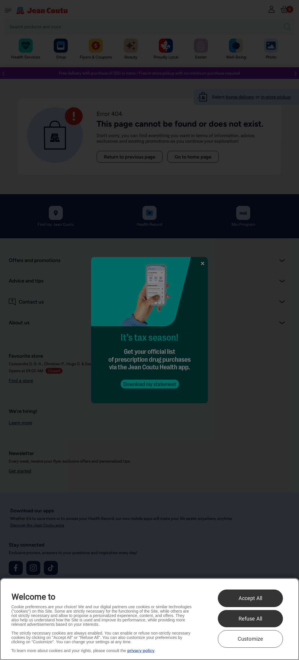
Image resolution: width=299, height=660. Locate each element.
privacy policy (140, 650)
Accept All (251, 598)
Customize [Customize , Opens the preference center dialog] (250, 639)
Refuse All (251, 619)
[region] (149, 619)
